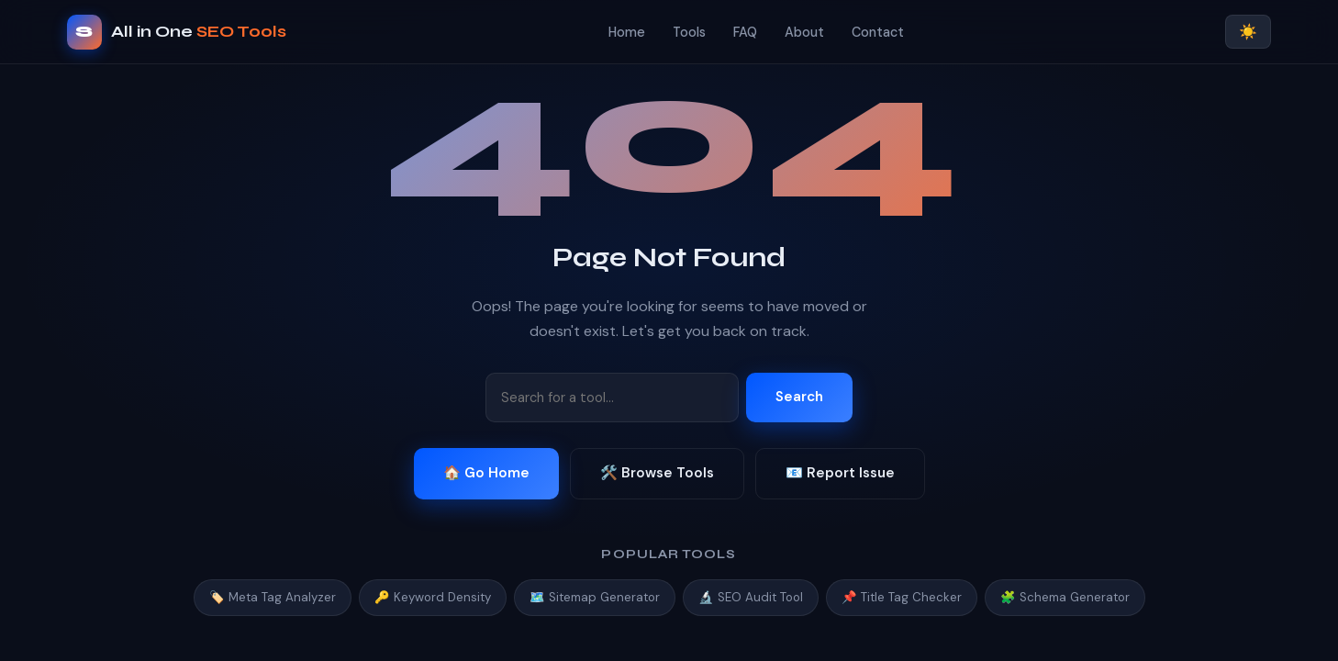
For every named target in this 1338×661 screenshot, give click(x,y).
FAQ (745, 32)
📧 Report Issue (840, 473)
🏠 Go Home (486, 473)
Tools (689, 32)
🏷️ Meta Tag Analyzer (272, 597)
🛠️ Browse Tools (657, 473)
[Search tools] (612, 397)
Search (799, 396)
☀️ (1248, 31)
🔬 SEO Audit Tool (750, 597)
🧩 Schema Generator (1065, 597)
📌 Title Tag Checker (902, 597)
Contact (878, 32)
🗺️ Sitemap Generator (595, 597)
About (804, 32)
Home (626, 32)
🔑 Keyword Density (432, 597)
